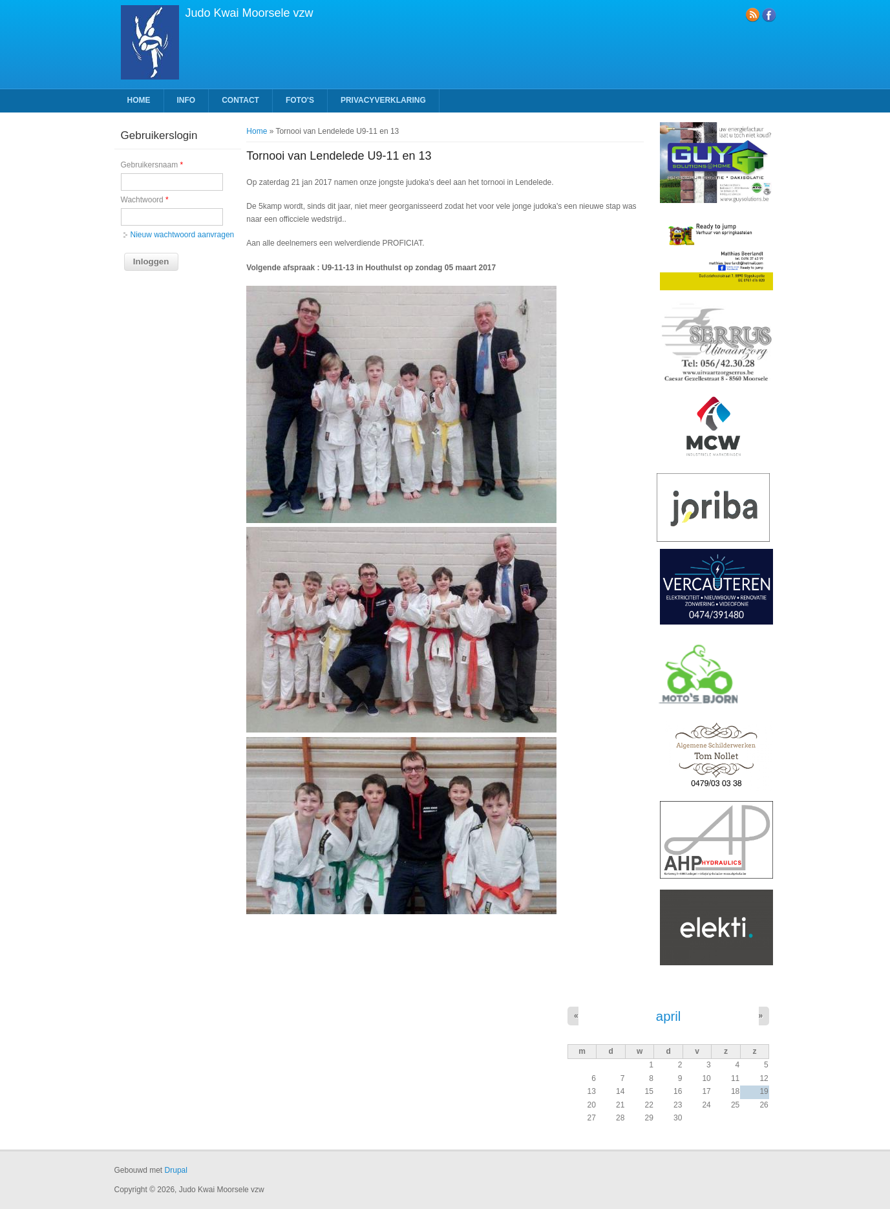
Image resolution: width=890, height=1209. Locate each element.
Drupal (176, 1170)
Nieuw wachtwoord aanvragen (183, 234)
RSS (752, 15)
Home (139, 100)
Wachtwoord (145, 199)
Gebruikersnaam (152, 164)
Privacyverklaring (383, 100)
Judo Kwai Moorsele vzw (249, 12)
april (668, 1016)
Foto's (300, 100)
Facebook (769, 15)
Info (186, 100)
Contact (240, 100)
